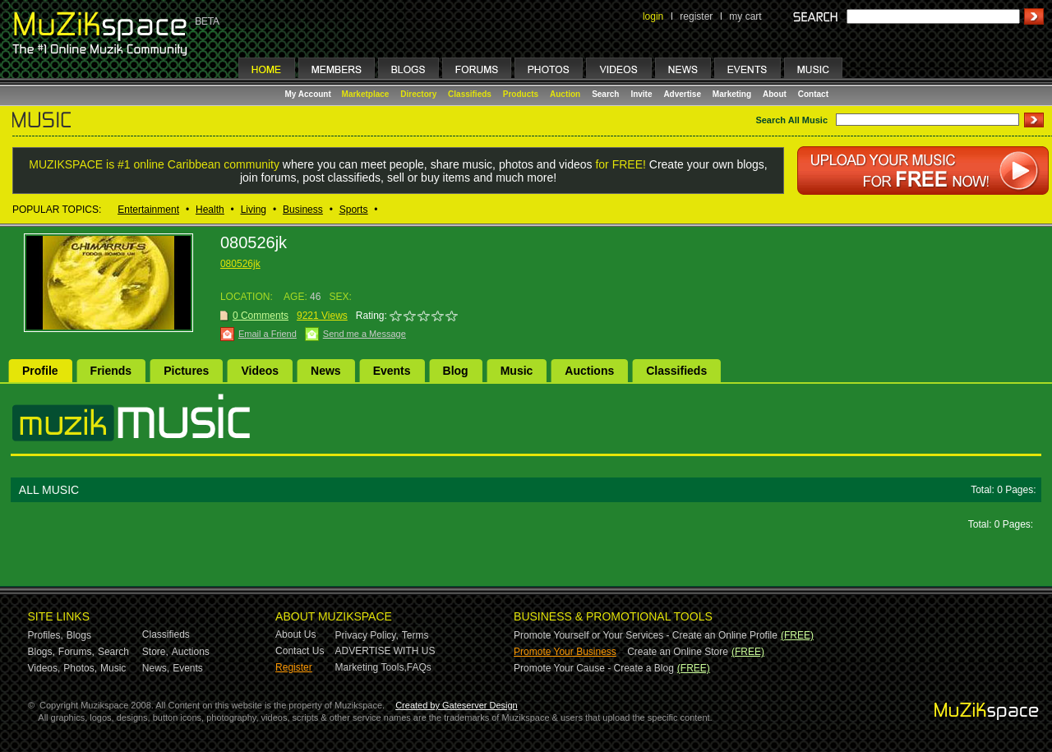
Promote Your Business (565, 651)
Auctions (589, 370)
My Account (309, 94)
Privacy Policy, (367, 635)
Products (520, 94)
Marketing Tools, (371, 667)
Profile (40, 370)
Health (210, 209)
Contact (813, 94)
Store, (155, 651)
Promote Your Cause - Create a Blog (594, 668)
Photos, (80, 668)
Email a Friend (267, 334)
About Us (295, 634)
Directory (418, 94)
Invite (641, 94)
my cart (745, 16)
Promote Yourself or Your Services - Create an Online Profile (645, 635)
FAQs (419, 667)
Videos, (44, 668)
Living (253, 209)
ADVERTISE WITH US (385, 651)
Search (605, 94)
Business (303, 209)
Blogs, (41, 651)
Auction (565, 94)
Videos (260, 370)
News (326, 370)
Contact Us (299, 651)
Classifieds (469, 94)
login (653, 16)
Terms (415, 635)
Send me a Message (364, 334)
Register (293, 667)
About (775, 94)
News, (155, 668)
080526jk (240, 264)
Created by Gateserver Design (456, 705)
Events (392, 370)
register (696, 16)
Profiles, (45, 635)
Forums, (76, 651)
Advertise (682, 94)
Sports (353, 209)
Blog (455, 370)
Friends (111, 370)
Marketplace (366, 94)
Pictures (186, 370)
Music (517, 370)
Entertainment (148, 209)
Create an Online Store (677, 651)
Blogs (79, 635)
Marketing (732, 94)
